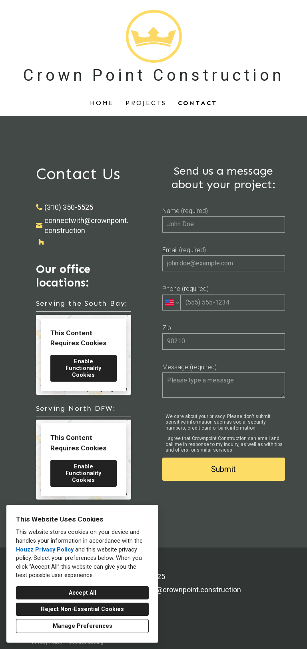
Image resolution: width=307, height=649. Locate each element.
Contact (197, 103)
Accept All (82, 592)
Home (102, 103)
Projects (146, 103)
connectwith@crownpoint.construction (86, 225)
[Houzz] (41, 242)
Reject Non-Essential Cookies (82, 609)
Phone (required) (223, 298)
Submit (223, 469)
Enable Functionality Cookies (83, 368)
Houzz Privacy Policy (45, 549)
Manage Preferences (82, 626)
